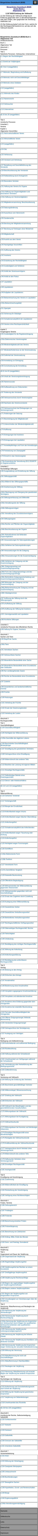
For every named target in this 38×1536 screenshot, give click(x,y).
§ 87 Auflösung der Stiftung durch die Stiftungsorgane (14, 599)
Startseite (4, 1511)
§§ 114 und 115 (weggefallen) (11, 786)
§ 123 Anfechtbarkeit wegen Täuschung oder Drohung (17, 834)
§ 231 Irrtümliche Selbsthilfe (10, 1446)
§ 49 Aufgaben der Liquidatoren (12, 292)
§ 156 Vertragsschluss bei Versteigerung (15, 1028)
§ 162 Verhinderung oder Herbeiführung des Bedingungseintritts (16, 1065)
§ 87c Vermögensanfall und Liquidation (14, 614)
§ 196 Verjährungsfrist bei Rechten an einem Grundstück (17, 1268)
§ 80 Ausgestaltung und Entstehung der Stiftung (18, 471)
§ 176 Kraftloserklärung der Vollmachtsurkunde (17, 1143)
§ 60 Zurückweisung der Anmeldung (13, 366)
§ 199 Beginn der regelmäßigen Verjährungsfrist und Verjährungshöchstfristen (18, 1284)
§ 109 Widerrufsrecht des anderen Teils (15, 759)
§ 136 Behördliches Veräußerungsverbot (15, 918)
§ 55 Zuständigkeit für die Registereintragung (17, 334)
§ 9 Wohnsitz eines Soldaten (11, 83)
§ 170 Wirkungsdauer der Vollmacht (13, 1111)
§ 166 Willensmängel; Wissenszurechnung (16, 1090)
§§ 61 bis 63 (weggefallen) (10, 371)
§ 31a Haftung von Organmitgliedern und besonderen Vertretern (15, 192)
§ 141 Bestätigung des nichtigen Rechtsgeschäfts (18, 944)
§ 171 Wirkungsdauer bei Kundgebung (14, 1117)
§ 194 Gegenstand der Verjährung (13, 1256)
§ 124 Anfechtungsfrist (9, 838)
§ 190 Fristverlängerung (9, 1226)
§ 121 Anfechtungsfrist (9, 822)
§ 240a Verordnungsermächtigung (13, 1503)
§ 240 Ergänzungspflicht (9, 1498)
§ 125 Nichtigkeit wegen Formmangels (14, 843)
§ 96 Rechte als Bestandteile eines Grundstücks (18, 676)
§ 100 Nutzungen (7, 697)
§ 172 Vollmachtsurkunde (10, 1122)
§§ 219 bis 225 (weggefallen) (11, 1408)
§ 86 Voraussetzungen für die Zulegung (15, 550)
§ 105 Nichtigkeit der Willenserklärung (14, 733)
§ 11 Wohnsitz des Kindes (10, 93)
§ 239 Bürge (5, 1493)
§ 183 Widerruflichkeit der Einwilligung (14, 1185)
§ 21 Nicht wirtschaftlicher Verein (12, 133)
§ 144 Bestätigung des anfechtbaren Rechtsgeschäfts (14, 961)
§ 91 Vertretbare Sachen (9, 650)
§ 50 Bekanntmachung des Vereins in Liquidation (18, 298)
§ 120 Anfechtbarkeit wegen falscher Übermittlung (18, 817)
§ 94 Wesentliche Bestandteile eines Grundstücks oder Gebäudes (18, 666)
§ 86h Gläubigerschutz (9, 593)
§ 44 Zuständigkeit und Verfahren (12, 266)
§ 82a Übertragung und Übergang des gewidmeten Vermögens (19, 493)
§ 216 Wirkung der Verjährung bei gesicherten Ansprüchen (17, 1393)
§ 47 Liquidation (6, 282)
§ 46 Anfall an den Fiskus (10, 276)
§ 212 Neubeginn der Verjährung (12, 1366)
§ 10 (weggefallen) (7, 88)
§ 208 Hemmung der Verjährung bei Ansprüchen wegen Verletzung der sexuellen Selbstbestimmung (19, 1346)
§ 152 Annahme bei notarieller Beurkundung (16, 1007)
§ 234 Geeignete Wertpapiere (11, 1466)
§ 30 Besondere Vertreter (10, 181)
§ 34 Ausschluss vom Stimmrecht (12, 213)
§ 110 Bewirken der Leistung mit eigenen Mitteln (18, 765)
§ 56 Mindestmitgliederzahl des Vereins (15, 345)
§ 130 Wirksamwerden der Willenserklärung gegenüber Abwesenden (16, 887)
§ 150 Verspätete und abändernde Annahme (16, 996)
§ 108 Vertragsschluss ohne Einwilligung (15, 754)
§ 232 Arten (5, 1456)
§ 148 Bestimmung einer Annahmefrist (14, 986)
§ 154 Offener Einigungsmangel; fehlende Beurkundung (15, 1018)
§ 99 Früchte (5, 692)
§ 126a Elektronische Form (10, 854)
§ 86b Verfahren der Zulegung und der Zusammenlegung (14, 562)
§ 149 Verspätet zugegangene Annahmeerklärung (18, 991)
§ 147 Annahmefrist (7, 980)
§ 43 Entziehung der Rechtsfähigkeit (14, 261)
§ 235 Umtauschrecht (8, 1472)
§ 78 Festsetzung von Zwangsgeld (13, 451)
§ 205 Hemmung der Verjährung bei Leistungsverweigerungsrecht (13, 1330)
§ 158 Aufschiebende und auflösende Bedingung (18, 1043)
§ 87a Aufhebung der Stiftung (11, 604)
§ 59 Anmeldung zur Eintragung (12, 360)
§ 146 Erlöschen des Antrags (11, 975)
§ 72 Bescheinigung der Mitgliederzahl (14, 419)
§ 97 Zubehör (5, 681)
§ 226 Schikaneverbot (8, 1419)
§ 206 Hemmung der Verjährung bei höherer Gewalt (16, 1335)
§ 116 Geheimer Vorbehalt (10, 796)
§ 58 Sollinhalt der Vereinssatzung (13, 355)
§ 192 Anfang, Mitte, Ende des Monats (14, 1237)
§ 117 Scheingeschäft (8, 801)
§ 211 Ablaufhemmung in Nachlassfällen (15, 1361)
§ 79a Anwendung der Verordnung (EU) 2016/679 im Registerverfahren (18, 462)
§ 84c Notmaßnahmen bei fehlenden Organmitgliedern (14, 535)
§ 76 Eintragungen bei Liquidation (13, 440)
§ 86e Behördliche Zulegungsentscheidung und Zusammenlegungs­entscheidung (17, 578)
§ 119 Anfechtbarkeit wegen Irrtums (13, 812)
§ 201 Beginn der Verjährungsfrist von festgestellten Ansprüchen (14, 1294)
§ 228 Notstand (6, 1430)
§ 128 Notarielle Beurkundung (11, 875)
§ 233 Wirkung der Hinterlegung (12, 1461)
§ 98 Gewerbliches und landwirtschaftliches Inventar (16, 688)
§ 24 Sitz (4, 149)
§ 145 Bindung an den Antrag (11, 970)
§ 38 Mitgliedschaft (7, 234)
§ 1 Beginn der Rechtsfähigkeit (12, 56)
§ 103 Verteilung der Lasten (10, 713)
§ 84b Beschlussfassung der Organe (14, 529)
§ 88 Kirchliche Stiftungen (10, 619)
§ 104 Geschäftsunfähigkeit (10, 727)
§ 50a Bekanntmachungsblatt (11, 303)
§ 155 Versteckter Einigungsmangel (13, 1023)
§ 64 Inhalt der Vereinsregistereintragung (15, 376)
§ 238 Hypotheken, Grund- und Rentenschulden (18, 1487)
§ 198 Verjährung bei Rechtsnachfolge (14, 1278)
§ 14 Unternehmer (7, 109)
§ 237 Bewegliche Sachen (10, 1482)
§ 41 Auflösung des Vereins (10, 250)
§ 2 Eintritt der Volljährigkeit (10, 62)
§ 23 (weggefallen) (7, 144)
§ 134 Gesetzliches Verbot (10, 907)
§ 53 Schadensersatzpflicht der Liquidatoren (16, 319)
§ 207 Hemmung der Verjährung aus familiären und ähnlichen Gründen (19, 1340)
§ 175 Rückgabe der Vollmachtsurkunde (15, 1138)
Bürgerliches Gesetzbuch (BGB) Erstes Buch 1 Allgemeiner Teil (19, 9)
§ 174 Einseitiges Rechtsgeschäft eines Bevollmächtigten (15, 1133)
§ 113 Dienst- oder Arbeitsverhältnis (13, 781)
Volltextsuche (5, 1516)
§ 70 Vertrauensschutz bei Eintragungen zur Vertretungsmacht (16, 409)
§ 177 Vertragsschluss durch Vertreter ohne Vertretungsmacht (16, 1149)
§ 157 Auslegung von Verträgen (12, 1033)
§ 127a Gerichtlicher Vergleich (11, 870)
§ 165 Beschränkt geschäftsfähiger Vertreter (16, 1085)
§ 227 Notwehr (6, 1425)
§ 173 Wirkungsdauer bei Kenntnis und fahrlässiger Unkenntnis (19, 1128)
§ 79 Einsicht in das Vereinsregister (13, 456)
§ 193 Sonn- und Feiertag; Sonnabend (14, 1242)
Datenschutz (5, 1527)
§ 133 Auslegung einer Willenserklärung (15, 902)
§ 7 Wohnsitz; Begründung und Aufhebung (16, 72)
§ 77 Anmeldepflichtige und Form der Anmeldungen (19, 445)
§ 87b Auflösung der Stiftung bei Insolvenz (16, 609)
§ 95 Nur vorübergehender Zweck (13, 671)
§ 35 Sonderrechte (7, 218)
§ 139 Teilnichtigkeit (8, 933)
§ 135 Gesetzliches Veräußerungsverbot (15, 912)
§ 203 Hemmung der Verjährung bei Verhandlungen (13, 1311)
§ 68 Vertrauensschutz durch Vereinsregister (16, 398)
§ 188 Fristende (6, 1216)
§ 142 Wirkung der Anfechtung (11, 949)
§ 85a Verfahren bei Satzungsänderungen (16, 545)
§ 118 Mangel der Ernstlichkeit (11, 806)
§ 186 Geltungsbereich (9, 1205)
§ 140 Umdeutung (7, 939)
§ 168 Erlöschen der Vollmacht (11, 1101)
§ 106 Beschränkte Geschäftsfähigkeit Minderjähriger (14, 744)
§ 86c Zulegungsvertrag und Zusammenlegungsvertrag (11, 567)
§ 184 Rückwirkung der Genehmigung (14, 1190)
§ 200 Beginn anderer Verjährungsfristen (15, 1288)
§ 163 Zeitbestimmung (9, 1070)
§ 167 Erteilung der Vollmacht (11, 1095)
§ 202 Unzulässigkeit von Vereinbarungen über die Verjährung (19, 1300)
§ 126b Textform (6, 859)
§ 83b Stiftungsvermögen (10, 508)
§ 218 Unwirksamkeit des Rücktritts (13, 1402)
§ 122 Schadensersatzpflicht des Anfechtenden (17, 827)
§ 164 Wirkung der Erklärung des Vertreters (16, 1079)
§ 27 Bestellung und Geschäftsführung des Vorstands (16, 166)
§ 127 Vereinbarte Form (9, 865)
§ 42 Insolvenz (6, 255)
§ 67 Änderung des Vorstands (11, 392)
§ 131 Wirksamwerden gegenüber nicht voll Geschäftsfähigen (16, 892)
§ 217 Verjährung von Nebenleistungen (15, 1397)
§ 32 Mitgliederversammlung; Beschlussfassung (18, 202)
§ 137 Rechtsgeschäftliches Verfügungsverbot (17, 923)
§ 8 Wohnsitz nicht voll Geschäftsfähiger (15, 77)
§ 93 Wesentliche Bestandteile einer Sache (16, 660)
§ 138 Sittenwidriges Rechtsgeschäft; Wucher (17, 928)
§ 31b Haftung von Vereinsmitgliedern (14, 197)
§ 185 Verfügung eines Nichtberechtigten (15, 1195)
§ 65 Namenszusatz (8, 382)
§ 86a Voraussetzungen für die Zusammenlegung (18, 556)
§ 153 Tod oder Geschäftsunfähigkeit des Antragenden (15, 1013)
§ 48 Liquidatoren (7, 287)
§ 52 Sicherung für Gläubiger (11, 314)
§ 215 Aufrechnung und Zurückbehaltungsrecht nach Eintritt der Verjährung (17, 1387)
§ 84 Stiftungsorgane (8, 519)
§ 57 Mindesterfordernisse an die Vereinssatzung (18, 350)
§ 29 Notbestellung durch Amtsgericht (14, 176)
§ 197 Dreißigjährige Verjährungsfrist (14, 1272)
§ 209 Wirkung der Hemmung (11, 1350)
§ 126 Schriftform (7, 849)
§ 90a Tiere (5, 644)
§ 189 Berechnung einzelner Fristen (13, 1221)
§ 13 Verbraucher (7, 104)
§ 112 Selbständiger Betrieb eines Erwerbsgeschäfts (13, 776)
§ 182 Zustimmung (7, 1179)
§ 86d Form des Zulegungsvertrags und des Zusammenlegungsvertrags (16, 573)
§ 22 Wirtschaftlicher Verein (10, 139)
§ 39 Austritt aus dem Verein (11, 239)
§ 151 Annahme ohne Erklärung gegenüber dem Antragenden (18, 1002)
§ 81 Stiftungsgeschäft (9, 476)
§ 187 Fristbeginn (7, 1210)
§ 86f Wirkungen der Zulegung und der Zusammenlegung (14, 583)
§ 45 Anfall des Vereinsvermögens (13, 271)
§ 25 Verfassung (6, 154)
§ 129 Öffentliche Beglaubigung (12, 880)
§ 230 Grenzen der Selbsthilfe (11, 1441)
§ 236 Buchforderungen (9, 1477)
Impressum (5, 1533)
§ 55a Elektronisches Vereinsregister (14, 339)
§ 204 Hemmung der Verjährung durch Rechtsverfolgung (14, 1317)
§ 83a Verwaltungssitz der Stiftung (13, 503)
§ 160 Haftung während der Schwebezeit (15, 1054)
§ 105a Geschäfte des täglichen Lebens (15, 738)
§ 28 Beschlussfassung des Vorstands (14, 170)
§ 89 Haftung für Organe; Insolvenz (13, 629)
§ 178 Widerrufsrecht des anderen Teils (15, 1154)
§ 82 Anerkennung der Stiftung (11, 487)
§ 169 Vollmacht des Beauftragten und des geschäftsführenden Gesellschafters (16, 1107)
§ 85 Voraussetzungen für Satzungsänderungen (18, 540)
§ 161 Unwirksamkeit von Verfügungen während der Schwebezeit (18, 1060)
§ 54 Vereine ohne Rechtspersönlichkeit (15, 324)
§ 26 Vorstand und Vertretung (11, 160)
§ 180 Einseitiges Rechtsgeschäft (13, 1164)
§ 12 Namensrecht (7, 99)
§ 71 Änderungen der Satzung (11, 413)
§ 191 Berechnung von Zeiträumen (13, 1232)
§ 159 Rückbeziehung (8, 1048)
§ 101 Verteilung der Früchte (11, 703)
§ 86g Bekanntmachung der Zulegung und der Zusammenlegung (17, 588)
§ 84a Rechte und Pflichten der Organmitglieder (18, 524)
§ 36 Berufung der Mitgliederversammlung (16, 223)
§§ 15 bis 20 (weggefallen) (10, 115)
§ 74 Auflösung (6, 429)
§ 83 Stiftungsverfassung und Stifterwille (15, 497)
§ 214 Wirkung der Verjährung (11, 1381)
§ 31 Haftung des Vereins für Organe (14, 186)
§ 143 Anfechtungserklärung (11, 955)
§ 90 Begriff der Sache (9, 639)
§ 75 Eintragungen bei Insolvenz (12, 435)
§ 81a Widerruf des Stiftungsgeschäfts (14, 482)
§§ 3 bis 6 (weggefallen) (9, 67)
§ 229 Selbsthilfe (6, 1435)
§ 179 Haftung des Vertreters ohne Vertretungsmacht (13, 1160)
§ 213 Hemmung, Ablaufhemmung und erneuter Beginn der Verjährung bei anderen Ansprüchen (18, 1372)
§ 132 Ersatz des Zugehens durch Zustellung (17, 896)
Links (2, 1522)
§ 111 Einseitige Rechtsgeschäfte (13, 770)
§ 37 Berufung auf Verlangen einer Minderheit (17, 229)
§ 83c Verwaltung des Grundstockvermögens (17, 513)
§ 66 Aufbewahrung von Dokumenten (14, 387)
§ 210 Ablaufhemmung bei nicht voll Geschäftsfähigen (13, 1356)
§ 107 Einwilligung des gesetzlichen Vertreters (17, 749)
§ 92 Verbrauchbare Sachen (11, 655)
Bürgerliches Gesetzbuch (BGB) (12, 2)
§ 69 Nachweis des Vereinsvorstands (14, 403)
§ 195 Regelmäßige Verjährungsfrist (13, 1262)
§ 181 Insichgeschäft (8, 1170)
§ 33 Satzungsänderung (9, 208)
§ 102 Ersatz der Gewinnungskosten (14, 708)
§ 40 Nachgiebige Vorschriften (11, 245)
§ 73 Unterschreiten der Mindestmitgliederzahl (17, 424)
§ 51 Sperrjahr (6, 308)
